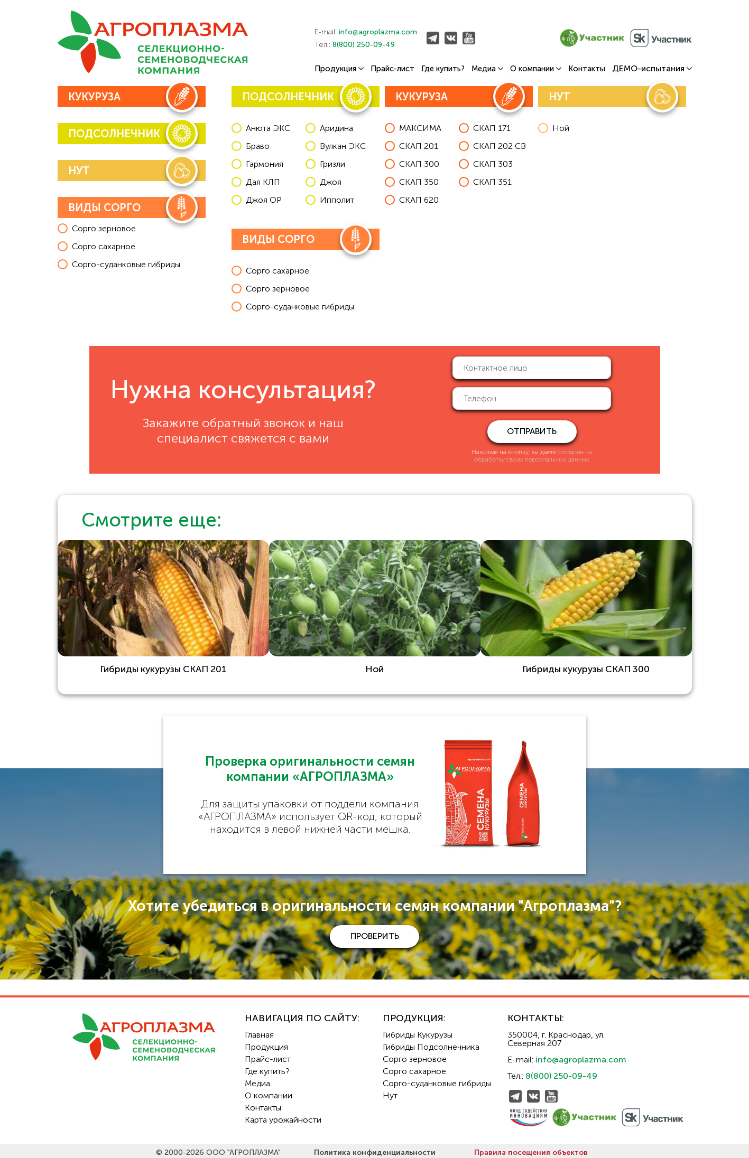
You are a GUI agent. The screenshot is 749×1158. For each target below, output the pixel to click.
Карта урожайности (283, 1116)
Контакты (586, 69)
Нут (390, 1092)
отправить (532, 431)
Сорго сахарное (414, 1067)
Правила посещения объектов (531, 1148)
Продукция (339, 69)
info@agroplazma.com (378, 31)
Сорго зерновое (415, 1055)
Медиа (487, 69)
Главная (259, 1031)
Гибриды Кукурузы (417, 1031)
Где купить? (443, 69)
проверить (374, 932)
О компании (535, 69)
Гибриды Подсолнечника (431, 1043)
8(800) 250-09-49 (363, 44)
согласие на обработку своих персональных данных (533, 455)
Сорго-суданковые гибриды (437, 1080)
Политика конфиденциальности (375, 1148)
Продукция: (414, 1014)
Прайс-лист (392, 69)
